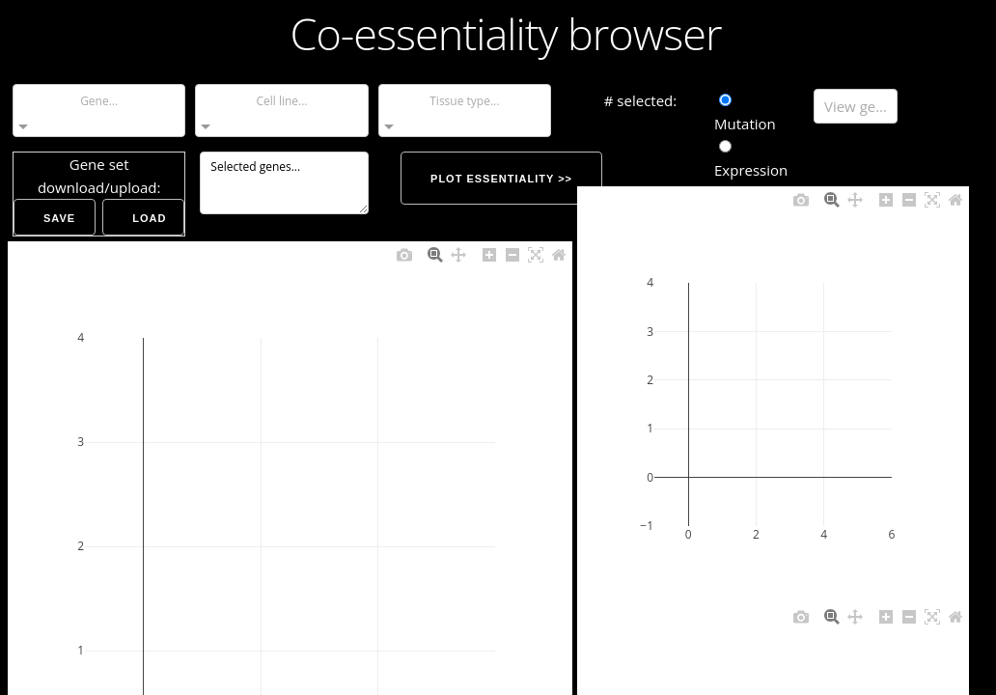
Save (59, 218)
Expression (751, 160)
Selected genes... (284, 183)
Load (149, 218)
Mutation (745, 113)
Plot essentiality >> (501, 178)
